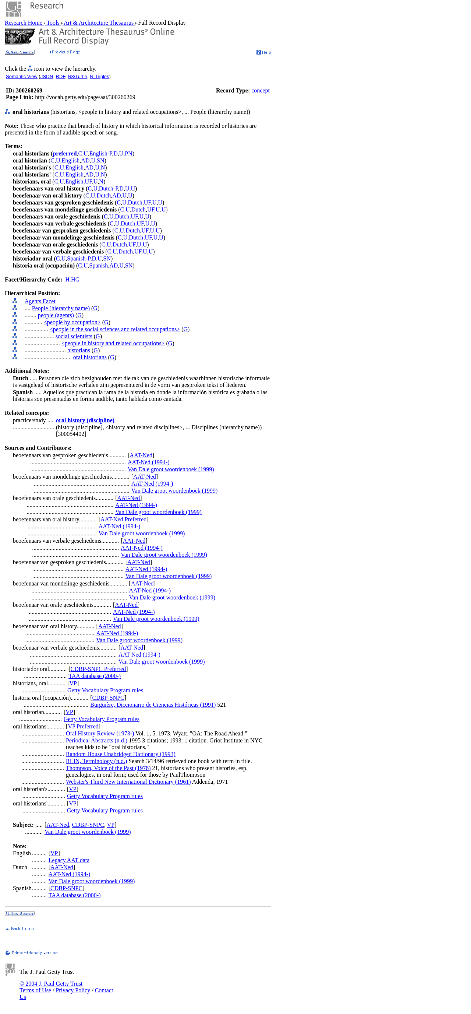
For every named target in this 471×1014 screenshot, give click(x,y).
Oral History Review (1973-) (100, 733)
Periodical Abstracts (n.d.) (96, 740)
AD (85, 160)
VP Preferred (83, 726)
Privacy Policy (73, 990)
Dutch (103, 195)
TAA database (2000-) (94, 676)
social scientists (74, 336)
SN (100, 160)
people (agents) (56, 315)
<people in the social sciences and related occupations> (115, 329)
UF (88, 181)
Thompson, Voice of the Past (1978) (108, 768)
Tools (53, 23)
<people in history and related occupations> (113, 343)
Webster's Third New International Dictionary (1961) (128, 782)
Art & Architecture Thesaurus (99, 23)
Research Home (24, 23)
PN (128, 153)
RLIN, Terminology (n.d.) (96, 761)
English (70, 160)
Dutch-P (108, 188)
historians (78, 350)
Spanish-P (78, 258)
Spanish (98, 265)
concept (260, 90)
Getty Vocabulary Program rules (105, 690)
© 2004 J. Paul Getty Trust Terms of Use (51, 986)
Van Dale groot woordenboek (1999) (171, 469)
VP (73, 683)
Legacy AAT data (69, 860)
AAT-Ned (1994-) (149, 462)
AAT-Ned (141, 455)
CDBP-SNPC (108, 698)
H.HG (72, 279)
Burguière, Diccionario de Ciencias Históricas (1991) (153, 705)
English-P (100, 153)
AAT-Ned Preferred (123, 519)
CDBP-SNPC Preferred (98, 669)
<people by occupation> (72, 322)
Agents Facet (40, 301)
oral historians (90, 357)
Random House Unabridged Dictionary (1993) (121, 754)
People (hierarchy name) (61, 308)
